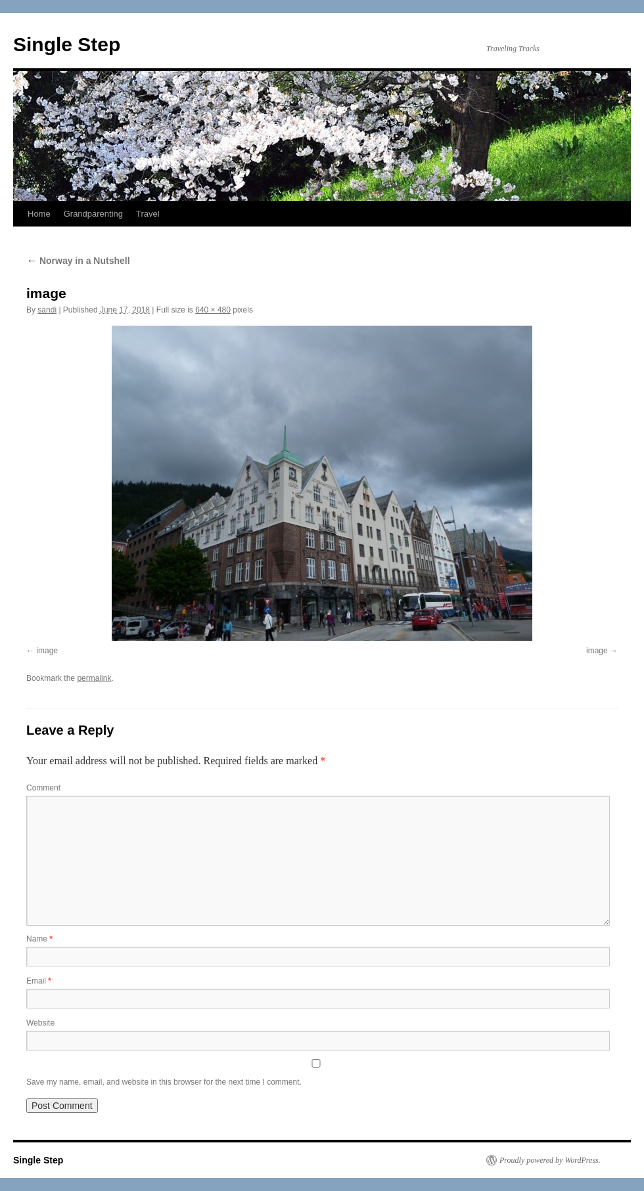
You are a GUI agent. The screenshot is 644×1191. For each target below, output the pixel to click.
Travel (148, 214)
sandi (47, 309)
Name (39, 938)
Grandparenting (93, 214)
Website (40, 1023)
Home (39, 214)
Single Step (66, 44)
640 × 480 (213, 309)
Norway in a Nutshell (78, 260)
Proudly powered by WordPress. (550, 1160)
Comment (43, 787)
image (47, 650)
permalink (94, 678)
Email (38, 980)
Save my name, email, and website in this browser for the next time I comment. (164, 1082)
